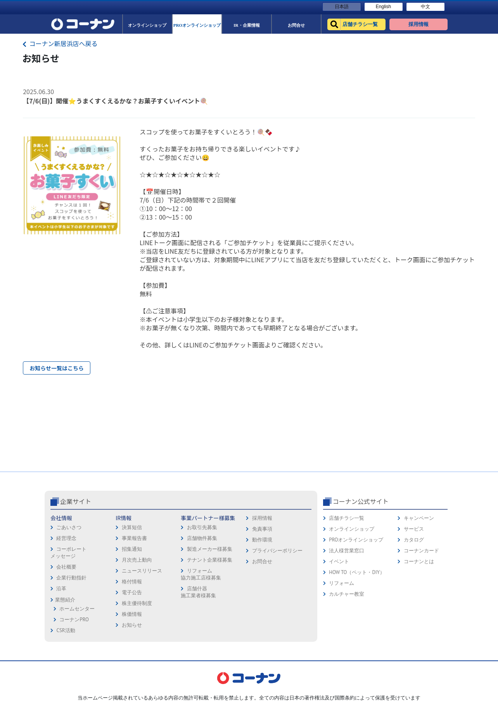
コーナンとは (419, 561)
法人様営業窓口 (346, 550)
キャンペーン (419, 518)
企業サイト (75, 501)
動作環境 (262, 539)
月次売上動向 (137, 560)
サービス (414, 529)
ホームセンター (77, 608)
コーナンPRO (73, 619)
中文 (425, 6)
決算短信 (132, 527)
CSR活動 (65, 630)
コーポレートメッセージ (68, 552)
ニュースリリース (142, 570)
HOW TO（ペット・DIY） (357, 572)
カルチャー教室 (346, 594)
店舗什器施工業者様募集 (198, 592)
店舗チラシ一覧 (346, 518)
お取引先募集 (202, 527)
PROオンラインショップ (356, 539)
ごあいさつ (68, 527)
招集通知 (132, 549)
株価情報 (132, 614)
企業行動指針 (71, 577)
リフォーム (341, 583)
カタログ (414, 539)
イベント (339, 561)
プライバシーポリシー (277, 550)
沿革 (61, 588)
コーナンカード (421, 550)
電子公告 (132, 592)
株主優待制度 (137, 603)
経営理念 (66, 538)
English (383, 6)
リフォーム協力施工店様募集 (201, 574)
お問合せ (262, 561)
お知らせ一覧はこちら (56, 368)
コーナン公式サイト (361, 501)
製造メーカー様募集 (209, 549)
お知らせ (132, 625)
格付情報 (132, 581)
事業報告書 (134, 538)
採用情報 (262, 518)
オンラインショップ (351, 529)
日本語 (342, 6)
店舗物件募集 (202, 538)
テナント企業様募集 (209, 560)
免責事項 (262, 529)
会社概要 (66, 567)
